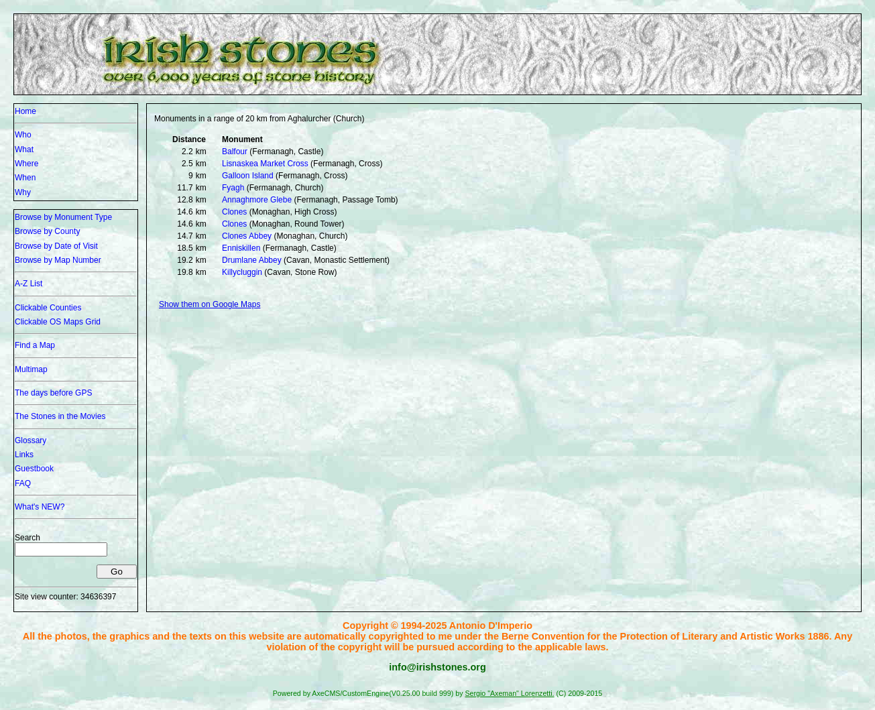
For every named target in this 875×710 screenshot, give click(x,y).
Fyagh (233, 187)
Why (23, 192)
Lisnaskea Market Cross (265, 163)
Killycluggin (242, 272)
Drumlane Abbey (252, 260)
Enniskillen (241, 248)
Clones (234, 212)
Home (25, 111)
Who (23, 134)
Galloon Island (248, 175)
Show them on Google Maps (209, 304)
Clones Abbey (247, 236)
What (24, 149)
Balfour (234, 151)
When (25, 177)
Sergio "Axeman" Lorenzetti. (509, 693)
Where (26, 163)
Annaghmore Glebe (257, 199)
